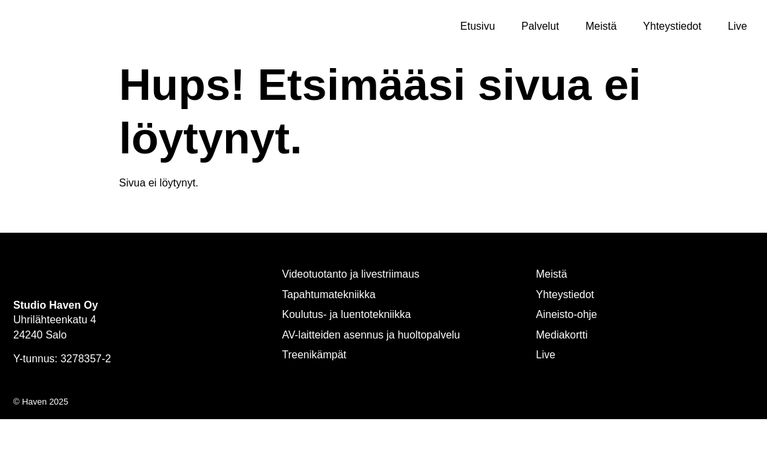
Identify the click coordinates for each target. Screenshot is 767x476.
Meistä (600, 26)
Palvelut (540, 26)
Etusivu (477, 26)
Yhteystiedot (672, 26)
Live (737, 26)
